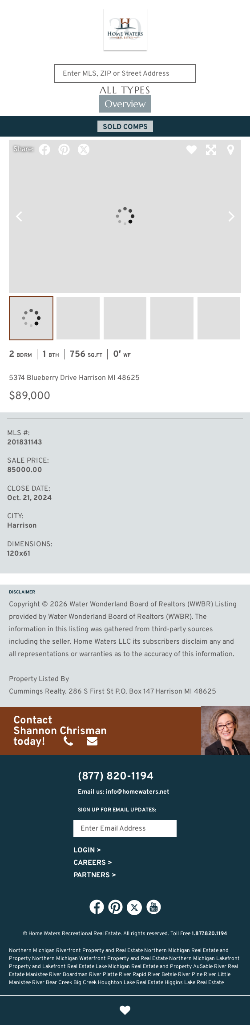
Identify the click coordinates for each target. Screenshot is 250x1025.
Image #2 (77, 318)
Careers (92, 863)
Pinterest (64, 149)
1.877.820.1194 (209, 933)
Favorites (125, 1010)
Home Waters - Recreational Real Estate (125, 30)
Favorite (191, 149)
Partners (94, 875)
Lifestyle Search (95, 1010)
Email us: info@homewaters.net (123, 792)
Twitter (84, 149)
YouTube (153, 907)
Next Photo (231, 216)
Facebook (44, 149)
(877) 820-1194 (237, 12)
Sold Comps (125, 127)
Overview (125, 104)
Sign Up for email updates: (117, 810)
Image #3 (125, 318)
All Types (125, 90)
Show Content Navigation (13, 10)
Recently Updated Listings (154, 1010)
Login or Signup (184, 1010)
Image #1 (31, 318)
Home (66, 1010)
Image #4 (171, 318)
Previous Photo (18, 216)
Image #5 (219, 318)
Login (87, 850)
